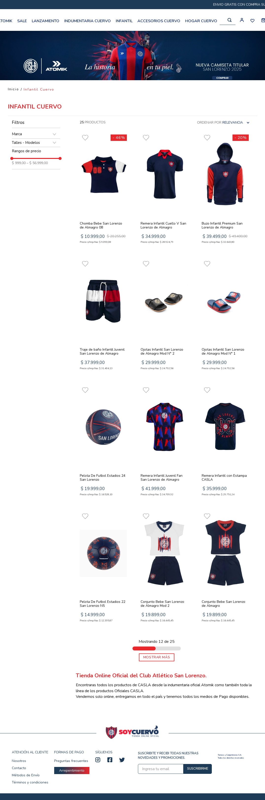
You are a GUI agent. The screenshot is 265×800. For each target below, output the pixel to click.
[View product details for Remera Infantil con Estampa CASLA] (225, 442)
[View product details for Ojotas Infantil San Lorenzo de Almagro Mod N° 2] (164, 316)
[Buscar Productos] (229, 20)
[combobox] (227, 20)
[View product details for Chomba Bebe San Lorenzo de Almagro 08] (103, 190)
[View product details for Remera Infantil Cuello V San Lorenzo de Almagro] (164, 190)
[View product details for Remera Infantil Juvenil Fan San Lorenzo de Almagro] (164, 442)
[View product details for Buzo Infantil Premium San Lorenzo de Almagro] (225, 190)
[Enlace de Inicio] (13, 89)
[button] (36, 134)
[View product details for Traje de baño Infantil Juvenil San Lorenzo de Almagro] (103, 316)
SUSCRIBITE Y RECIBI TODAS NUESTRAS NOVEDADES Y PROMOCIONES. (168, 755)
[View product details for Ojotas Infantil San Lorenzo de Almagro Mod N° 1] (225, 316)
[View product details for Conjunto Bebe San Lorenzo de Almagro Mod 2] (164, 568)
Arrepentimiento (71, 770)
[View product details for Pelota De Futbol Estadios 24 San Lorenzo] (103, 442)
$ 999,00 (19, 163)
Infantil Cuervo (39, 89)
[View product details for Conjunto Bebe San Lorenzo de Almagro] (225, 568)
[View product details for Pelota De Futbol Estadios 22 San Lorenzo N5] (103, 568)
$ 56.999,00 (37, 163)
